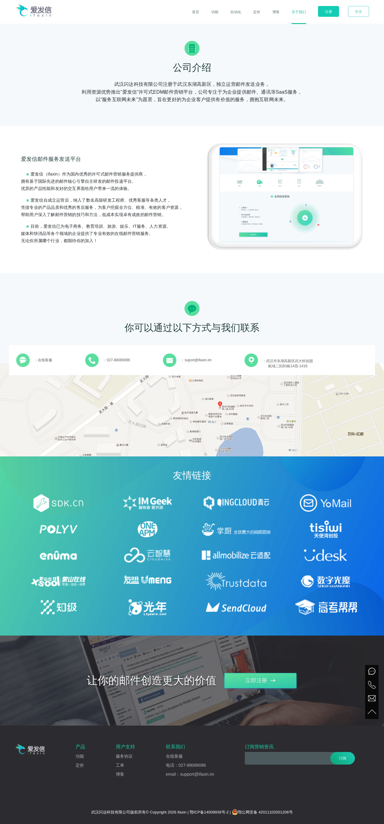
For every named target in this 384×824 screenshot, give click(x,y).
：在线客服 (43, 360)
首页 (195, 12)
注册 (328, 12)
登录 (358, 12)
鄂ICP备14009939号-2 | (211, 812)
